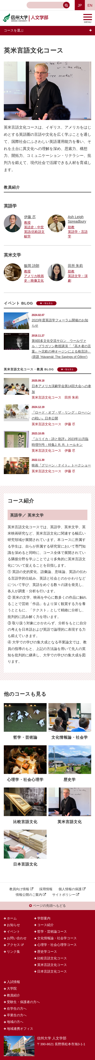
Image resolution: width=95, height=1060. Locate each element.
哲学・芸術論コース (52, 931)
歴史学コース (47, 951)
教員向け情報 (19, 889)
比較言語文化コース (52, 958)
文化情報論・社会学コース (57, 938)
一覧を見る (46, 303)
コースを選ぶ (14, 30)
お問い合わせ (17, 938)
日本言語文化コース (52, 971)
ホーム (12, 918)
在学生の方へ (17, 1008)
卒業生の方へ (17, 1015)
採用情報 (45, 889)
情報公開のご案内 (29, 895)
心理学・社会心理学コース (57, 945)
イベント (13, 931)
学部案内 (43, 918)
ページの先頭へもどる (47, 905)
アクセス (13, 945)
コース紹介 (45, 925)
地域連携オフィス (20, 1029)
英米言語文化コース (52, 965)
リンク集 (13, 951)
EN (89, 5)
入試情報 (13, 982)
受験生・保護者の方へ (23, 1002)
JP (80, 5)
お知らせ (13, 925)
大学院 (12, 988)
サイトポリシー (63, 895)
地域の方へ (15, 1022)
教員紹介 (13, 995)
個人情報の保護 (70, 889)
